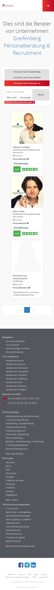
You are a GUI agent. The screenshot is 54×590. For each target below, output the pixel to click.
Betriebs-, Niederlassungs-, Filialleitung (24, 441)
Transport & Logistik (14, 537)
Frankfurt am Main (14, 480)
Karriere (21, 574)
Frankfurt (9, 487)
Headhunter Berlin (14, 360)
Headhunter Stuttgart (15, 389)
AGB (34, 577)
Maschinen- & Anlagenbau (17, 512)
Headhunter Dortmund (16, 368)
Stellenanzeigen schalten (17, 348)
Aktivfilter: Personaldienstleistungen (19, 102)
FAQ (29, 574)
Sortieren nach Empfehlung (27, 71)
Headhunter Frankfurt (15, 375)
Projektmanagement (14, 430)
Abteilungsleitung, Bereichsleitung (21, 416)
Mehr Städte (11, 500)
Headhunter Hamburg (15, 378)
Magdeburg (10, 495)
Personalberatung (13, 352)
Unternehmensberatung (16, 526)
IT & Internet (11, 508)
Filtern (41, 94)
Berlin (8, 466)
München (9, 462)
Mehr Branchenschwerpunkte (19, 546)
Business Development (16, 448)
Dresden (9, 491)
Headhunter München (15, 386)
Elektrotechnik (11, 523)
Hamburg (9, 484)
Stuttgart (9, 476)
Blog (36, 574)
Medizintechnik (12, 541)
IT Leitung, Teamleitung (16, 419)
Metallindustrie (12, 530)
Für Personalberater (14, 341)
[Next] (32, 310)
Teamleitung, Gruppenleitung (19, 423)
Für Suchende (11, 344)
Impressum (44, 577)
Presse (44, 574)
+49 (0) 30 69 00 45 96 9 (20, 403)
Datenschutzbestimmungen (17, 577)
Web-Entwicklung (13, 437)
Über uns (11, 574)
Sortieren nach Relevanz (27, 83)
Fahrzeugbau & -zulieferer (17, 519)
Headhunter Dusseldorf (16, 371)
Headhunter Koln (13, 382)
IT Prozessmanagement (16, 445)
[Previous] (21, 310)
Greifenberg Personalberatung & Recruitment (27, 45)
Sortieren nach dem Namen (27, 77)
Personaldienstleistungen (17, 515)
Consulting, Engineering (16, 434)
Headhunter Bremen (15, 364)
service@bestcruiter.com (22, 398)
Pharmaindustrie (13, 533)
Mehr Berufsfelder (14, 453)
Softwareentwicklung (15, 427)
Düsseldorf (10, 473)
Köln (7, 469)
